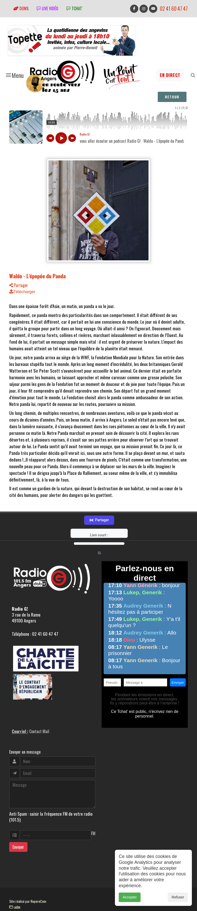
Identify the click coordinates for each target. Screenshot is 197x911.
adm (14, 894)
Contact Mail (39, 719)
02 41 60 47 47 (174, 8)
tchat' (74, 8)
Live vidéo (47, 8)
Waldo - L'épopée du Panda (37, 276)
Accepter (130, 897)
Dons (20, 8)
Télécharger (22, 292)
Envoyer (18, 834)
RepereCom (38, 888)
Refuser (178, 897)
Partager (18, 285)
